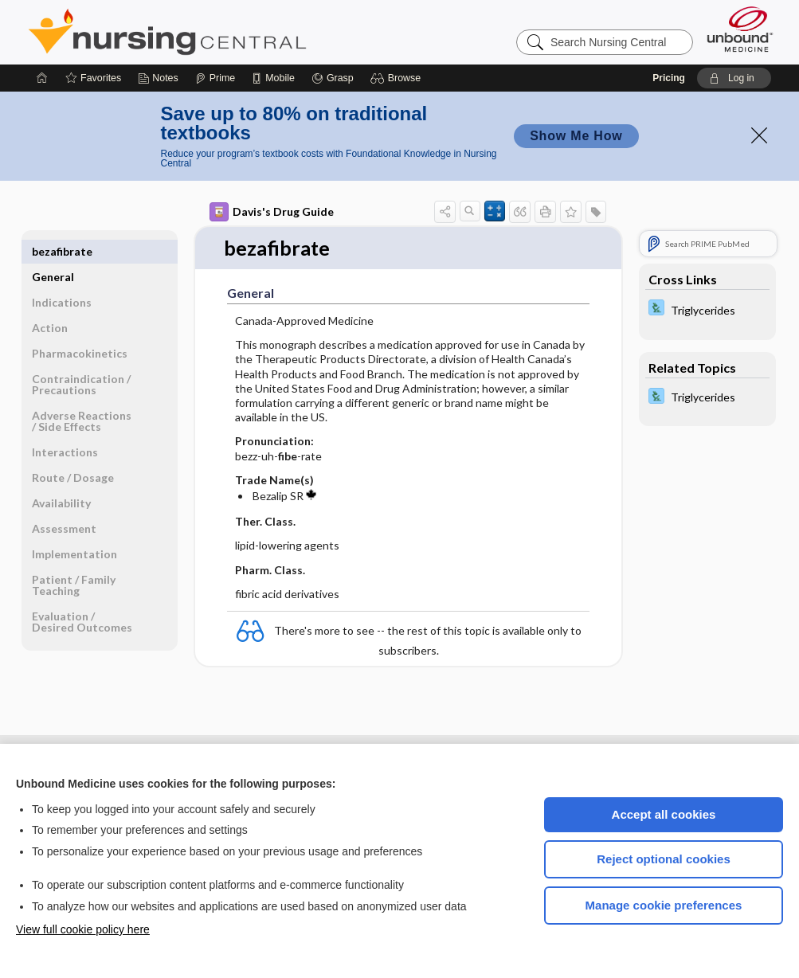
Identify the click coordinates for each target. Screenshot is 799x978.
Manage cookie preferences (664, 905)
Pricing (668, 78)
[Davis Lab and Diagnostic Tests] (707, 309)
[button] (397, 78)
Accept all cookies (664, 814)
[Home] (42, 78)
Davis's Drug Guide (272, 211)
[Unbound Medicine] (740, 29)
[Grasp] (332, 78)
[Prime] (215, 78)
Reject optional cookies (663, 859)
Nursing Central (227, 32)
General (53, 251)
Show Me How (576, 136)
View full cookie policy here (83, 929)
